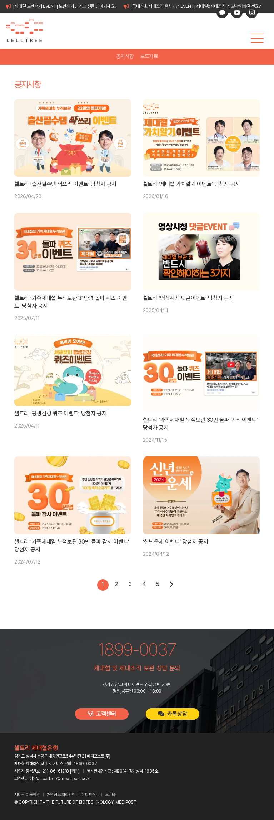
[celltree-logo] (28, 30)
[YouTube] (237, 12)
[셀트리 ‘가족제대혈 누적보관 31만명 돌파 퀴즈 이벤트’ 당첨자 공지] (72, 252)
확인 (74, 771)
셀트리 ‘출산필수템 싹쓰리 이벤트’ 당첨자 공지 (65, 184)
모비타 (110, 794)
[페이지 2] (116, 585)
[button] (257, 38)
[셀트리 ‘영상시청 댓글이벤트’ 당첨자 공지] (201, 252)
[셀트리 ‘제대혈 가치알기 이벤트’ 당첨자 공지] (201, 138)
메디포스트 (90, 794)
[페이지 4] (144, 585)
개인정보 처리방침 (61, 794)
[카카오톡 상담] (222, 12)
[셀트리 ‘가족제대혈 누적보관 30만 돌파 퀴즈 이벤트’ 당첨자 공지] (201, 373)
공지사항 (125, 56)
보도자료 (149, 56)
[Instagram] (252, 12)
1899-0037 (85, 763)
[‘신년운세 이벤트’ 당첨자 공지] (201, 495)
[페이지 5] (157, 585)
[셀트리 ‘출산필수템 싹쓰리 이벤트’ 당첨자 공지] (72, 138)
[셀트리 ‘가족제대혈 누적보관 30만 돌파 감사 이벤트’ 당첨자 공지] (72, 495)
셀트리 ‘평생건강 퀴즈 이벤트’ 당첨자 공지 (60, 413)
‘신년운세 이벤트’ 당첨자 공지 (175, 541)
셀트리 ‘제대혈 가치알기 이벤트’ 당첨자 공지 (191, 184)
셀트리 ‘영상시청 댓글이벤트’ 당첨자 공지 (188, 298)
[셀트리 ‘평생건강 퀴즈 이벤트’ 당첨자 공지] (72, 370)
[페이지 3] (130, 585)
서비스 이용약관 (27, 794)
